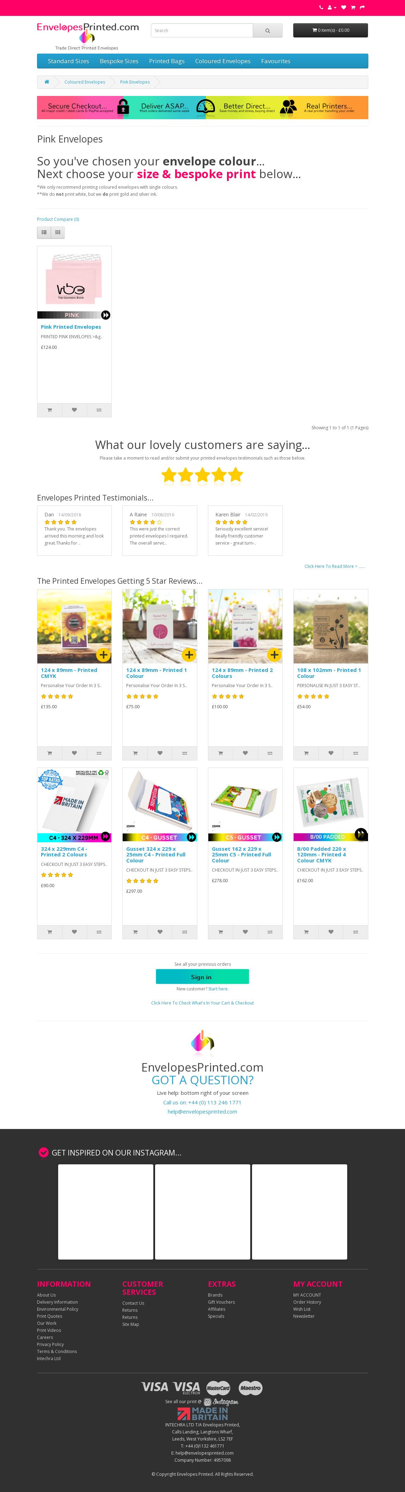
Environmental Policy (57, 1309)
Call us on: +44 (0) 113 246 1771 (202, 1102)
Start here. (218, 989)
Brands (215, 1295)
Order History (307, 1302)
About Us (46, 1295)
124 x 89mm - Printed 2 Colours (242, 672)
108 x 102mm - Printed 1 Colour (329, 672)
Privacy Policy (50, 1344)
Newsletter (304, 1316)
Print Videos (49, 1330)
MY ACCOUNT (307, 1295)
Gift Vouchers (221, 1302)
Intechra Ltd (49, 1358)
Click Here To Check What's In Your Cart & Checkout (202, 1003)
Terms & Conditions (57, 1351)
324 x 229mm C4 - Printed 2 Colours (64, 851)
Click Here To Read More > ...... (335, 566)
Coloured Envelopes (223, 61)
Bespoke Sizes (119, 61)
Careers (45, 1337)
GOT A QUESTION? (203, 1080)
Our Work (46, 1323)
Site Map (130, 1324)
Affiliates (216, 1309)
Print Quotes (49, 1316)
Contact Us (133, 1303)
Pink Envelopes (135, 82)
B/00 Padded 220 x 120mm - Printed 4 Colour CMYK (321, 854)
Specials (216, 1316)
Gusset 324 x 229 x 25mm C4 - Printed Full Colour (155, 854)
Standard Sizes (68, 61)
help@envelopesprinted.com (202, 1111)
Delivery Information (57, 1302)
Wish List (302, 1309)
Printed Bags (167, 61)
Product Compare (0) (58, 219)
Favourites (275, 61)
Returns (129, 1310)
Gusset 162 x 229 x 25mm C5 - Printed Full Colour (241, 854)
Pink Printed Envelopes (71, 326)
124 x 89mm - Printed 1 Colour (156, 672)
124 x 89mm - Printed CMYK (69, 672)
